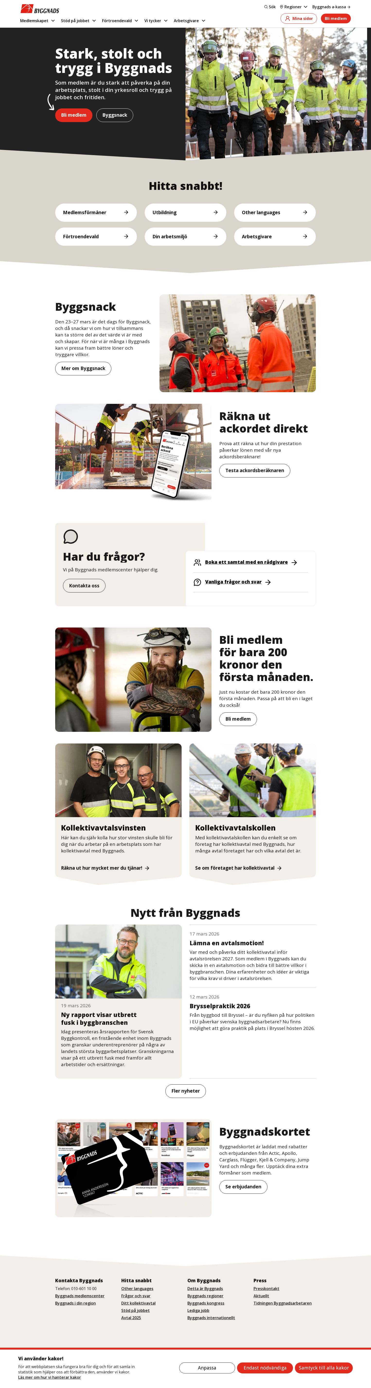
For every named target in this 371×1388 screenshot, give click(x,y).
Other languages (137, 1288)
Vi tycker (156, 20)
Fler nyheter (185, 1091)
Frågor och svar (135, 1296)
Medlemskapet (38, 20)
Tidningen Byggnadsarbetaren (283, 1303)
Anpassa (207, 1368)
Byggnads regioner (205, 1296)
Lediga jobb (198, 1310)
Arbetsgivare (190, 20)
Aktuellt (261, 1296)
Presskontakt (266, 1288)
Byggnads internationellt (211, 1317)
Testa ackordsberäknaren (254, 471)
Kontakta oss (84, 586)
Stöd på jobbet (79, 20)
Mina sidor (299, 18)
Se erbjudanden (243, 1187)
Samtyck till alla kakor (324, 1368)
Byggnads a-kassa (331, 6)
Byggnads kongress (205, 1303)
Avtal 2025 (131, 1317)
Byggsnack (114, 115)
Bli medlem (336, 18)
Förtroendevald (120, 20)
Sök (270, 6)
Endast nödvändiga (265, 1368)
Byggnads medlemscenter (80, 1296)
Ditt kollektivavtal (138, 1303)
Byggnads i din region (75, 1303)
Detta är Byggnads (205, 1288)
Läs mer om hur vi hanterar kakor (49, 1377)
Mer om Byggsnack (83, 368)
